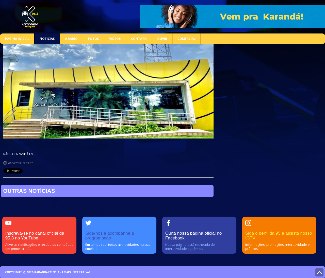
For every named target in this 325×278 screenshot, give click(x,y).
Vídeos (115, 39)
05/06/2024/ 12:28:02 (20, 163)
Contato (139, 39)
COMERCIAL (186, 39)
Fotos (93, 39)
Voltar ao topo (319, 272)
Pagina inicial (17, 39)
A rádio (71, 39)
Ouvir (162, 39)
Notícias (47, 39)
